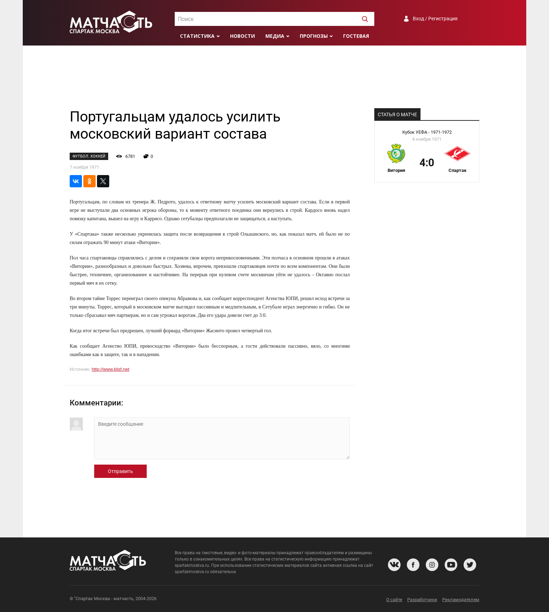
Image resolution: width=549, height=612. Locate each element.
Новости (242, 36)
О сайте (394, 599)
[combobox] (274, 19)
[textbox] (274, 19)
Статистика (197, 36)
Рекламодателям (460, 599)
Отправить (120, 471)
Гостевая (356, 36)
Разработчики (422, 599)
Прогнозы (314, 36)
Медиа (274, 36)
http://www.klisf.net (111, 369)
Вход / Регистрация (435, 18)
